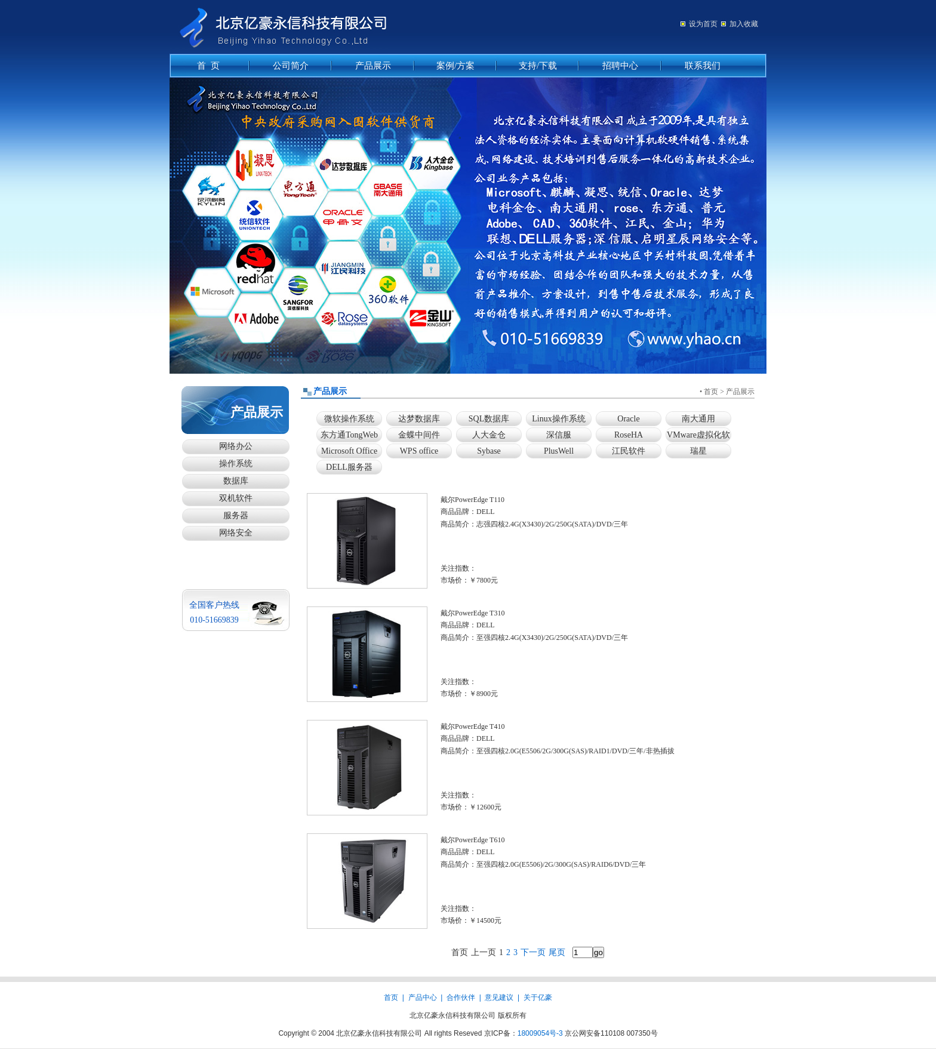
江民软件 (628, 451)
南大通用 (698, 418)
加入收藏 (743, 24)
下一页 (533, 952)
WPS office (419, 451)
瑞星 (698, 451)
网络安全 (236, 532)
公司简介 (291, 65)
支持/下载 (538, 65)
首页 (711, 391)
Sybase (489, 451)
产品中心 (422, 997)
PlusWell (559, 451)
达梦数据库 (419, 418)
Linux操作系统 (558, 418)
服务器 (235, 515)
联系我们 (703, 65)
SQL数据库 (489, 418)
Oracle (628, 418)
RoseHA (628, 434)
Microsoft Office (349, 451)
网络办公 (236, 446)
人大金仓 (489, 434)
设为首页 (703, 24)
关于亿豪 (538, 997)
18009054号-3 (540, 1033)
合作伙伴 (461, 997)
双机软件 (236, 498)
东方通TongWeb (349, 434)
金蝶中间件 (419, 434)
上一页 (483, 952)
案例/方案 (455, 65)
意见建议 (499, 997)
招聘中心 (620, 65)
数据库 (235, 480)
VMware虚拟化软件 (698, 436)
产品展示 (373, 65)
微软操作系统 (349, 418)
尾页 (557, 952)
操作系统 (236, 463)
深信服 (558, 434)
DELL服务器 (349, 467)
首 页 (208, 65)
